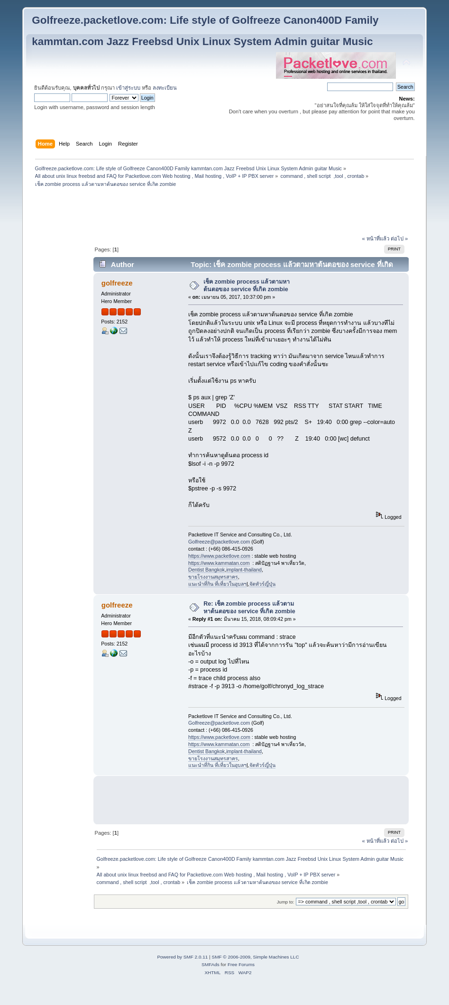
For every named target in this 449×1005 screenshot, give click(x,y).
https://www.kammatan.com (219, 563)
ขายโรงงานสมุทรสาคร (213, 577)
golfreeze (117, 283)
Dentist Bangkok (206, 569)
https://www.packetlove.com (219, 556)
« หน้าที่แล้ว (375, 238)
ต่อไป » (399, 238)
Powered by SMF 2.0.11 (182, 956)
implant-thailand (244, 569)
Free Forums (241, 964)
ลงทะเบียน (165, 88)
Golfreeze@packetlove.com (219, 541)
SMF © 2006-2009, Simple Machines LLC (255, 956)
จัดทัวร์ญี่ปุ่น (262, 584)
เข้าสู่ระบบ (128, 88)
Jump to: (285, 901)
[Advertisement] (224, 212)
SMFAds (211, 964)
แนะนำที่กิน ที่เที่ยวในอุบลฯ (217, 584)
